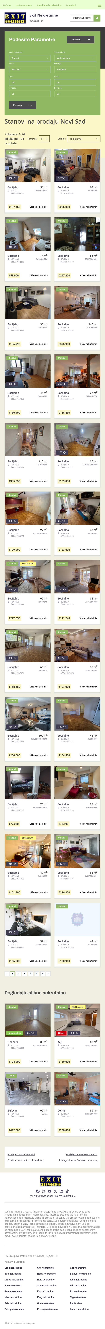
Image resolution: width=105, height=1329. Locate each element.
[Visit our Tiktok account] (67, 1191)
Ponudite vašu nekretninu (49, 5)
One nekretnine (45, 1303)
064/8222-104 (36, 20)
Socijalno (61, 69)
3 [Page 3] (24, 973)
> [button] (48, 974)
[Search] (97, 18)
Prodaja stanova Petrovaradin (81, 1154)
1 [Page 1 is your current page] (12, 973)
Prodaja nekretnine (47, 1309)
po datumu (75, 138)
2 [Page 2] (18, 973)
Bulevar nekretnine (80, 1273)
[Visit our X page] (55, 1191)
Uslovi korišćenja (65, 1196)
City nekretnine (45, 1267)
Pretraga (22, 105)
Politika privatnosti (41, 1196)
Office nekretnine (14, 1279)
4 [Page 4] (30, 973)
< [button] (7, 974)
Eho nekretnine (13, 1285)
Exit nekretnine (45, 1291)
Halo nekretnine (46, 1279)
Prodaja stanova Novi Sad (21, 1154)
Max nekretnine (13, 1297)
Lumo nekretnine (79, 1309)
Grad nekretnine (13, 1267)
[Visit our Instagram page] (44, 1191)
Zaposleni (71, 5)
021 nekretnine (78, 1267)
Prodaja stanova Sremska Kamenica (78, 1160)
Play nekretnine (78, 1291)
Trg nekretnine (78, 1297)
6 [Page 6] (42, 973)
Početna (7, 5)
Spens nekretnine (46, 1285)
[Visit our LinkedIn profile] (61, 1191)
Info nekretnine (13, 1273)
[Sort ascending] (41, 138)
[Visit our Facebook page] (38, 1191)
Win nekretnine (78, 1285)
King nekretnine (45, 1297)
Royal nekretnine (46, 1273)
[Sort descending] (46, 138)
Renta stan (76, 1303)
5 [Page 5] (36, 973)
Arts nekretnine (13, 1303)
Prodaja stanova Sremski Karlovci (25, 1160)
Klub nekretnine (78, 1279)
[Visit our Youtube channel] (49, 1191)
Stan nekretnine (13, 1291)
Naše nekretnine (24, 5)
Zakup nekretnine (14, 1309)
